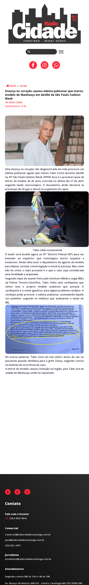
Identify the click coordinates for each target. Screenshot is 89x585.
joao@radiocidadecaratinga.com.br (24, 540)
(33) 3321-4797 (12, 545)
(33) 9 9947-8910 (16, 518)
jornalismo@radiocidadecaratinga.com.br (28, 559)
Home (11, 86)
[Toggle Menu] (61, 51)
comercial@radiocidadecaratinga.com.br (28, 534)
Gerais (23, 86)
